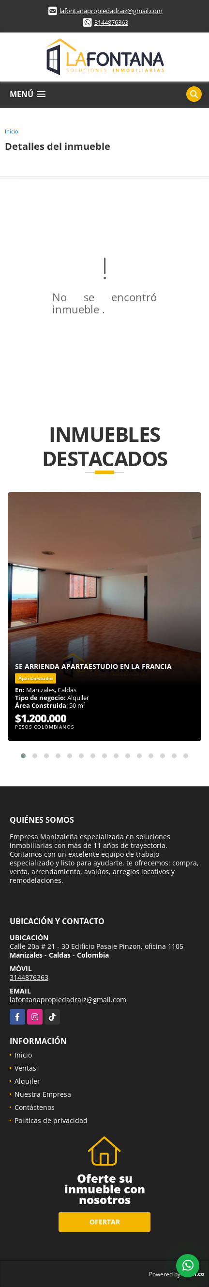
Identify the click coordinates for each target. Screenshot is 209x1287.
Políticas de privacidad (51, 1120)
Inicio (11, 131)
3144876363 (111, 22)
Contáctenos (35, 1107)
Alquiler (27, 1081)
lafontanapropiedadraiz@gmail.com (111, 10)
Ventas (25, 1068)
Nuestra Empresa (43, 1094)
